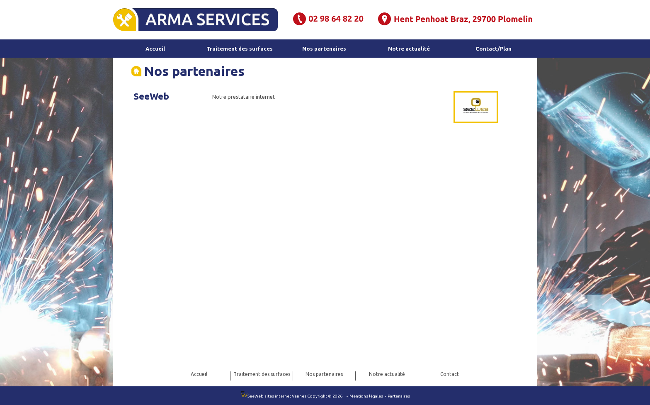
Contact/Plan (493, 48)
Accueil (155, 48)
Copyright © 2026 (326, 396)
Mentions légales (366, 396)
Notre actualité (409, 48)
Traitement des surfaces (239, 48)
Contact (449, 374)
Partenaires (399, 396)
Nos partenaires (324, 48)
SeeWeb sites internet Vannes (273, 396)
